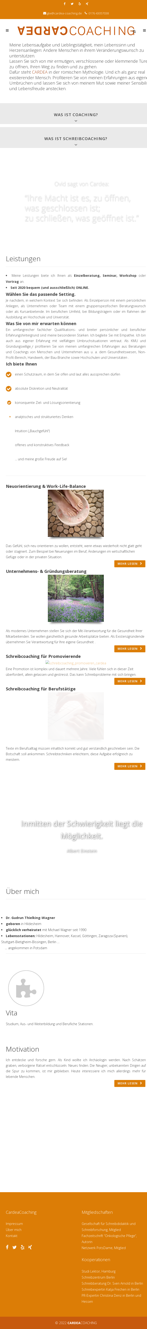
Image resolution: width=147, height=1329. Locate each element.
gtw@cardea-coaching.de (64, 13)
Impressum (14, 1223)
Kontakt (12, 1236)
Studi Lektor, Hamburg (99, 1271)
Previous (77, 876)
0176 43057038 (98, 13)
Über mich (13, 1229)
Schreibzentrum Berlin (98, 1277)
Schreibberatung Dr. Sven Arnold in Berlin (112, 1283)
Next (86, 876)
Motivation (22, 1049)
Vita (11, 1012)
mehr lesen (130, 564)
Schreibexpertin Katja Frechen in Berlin (110, 1289)
